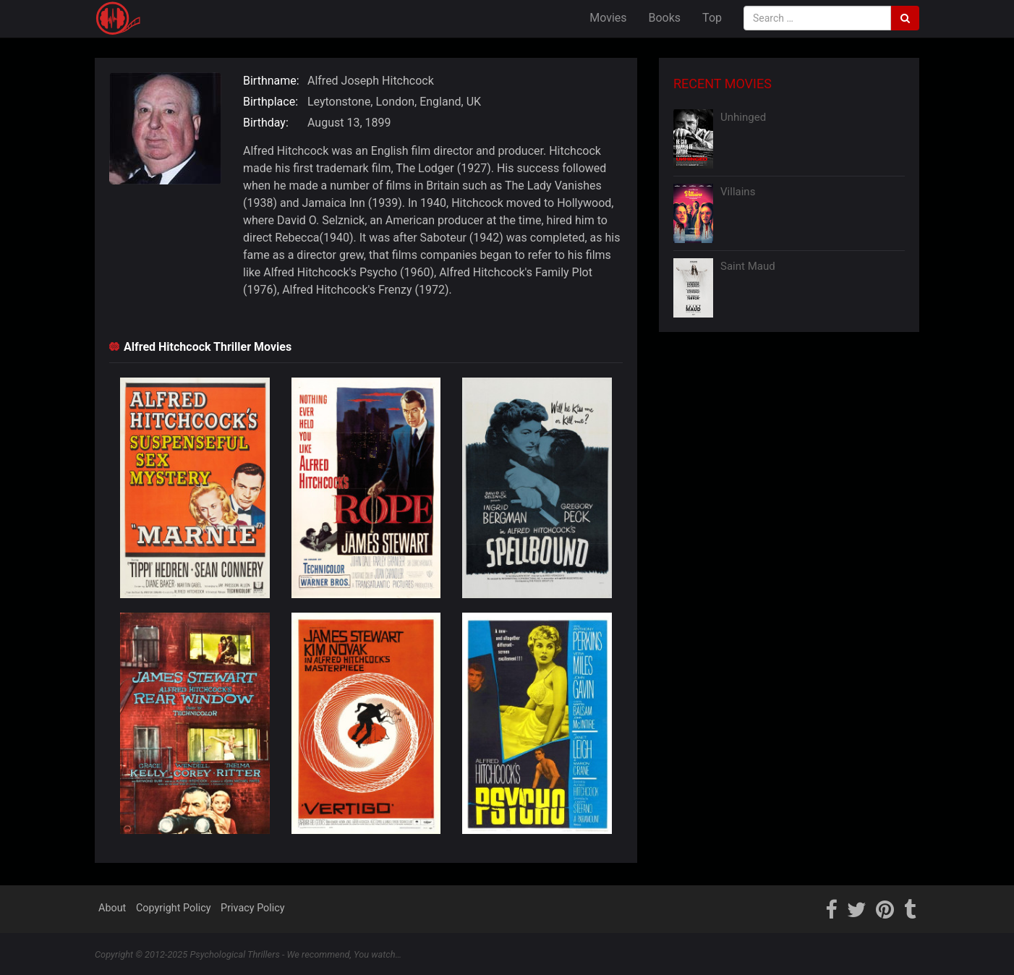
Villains (737, 191)
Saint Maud (747, 266)
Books (665, 18)
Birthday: (266, 122)
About (112, 908)
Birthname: (271, 81)
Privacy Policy (253, 908)
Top (712, 18)
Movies (607, 18)
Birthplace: (270, 101)
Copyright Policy (173, 908)
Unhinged (743, 117)
